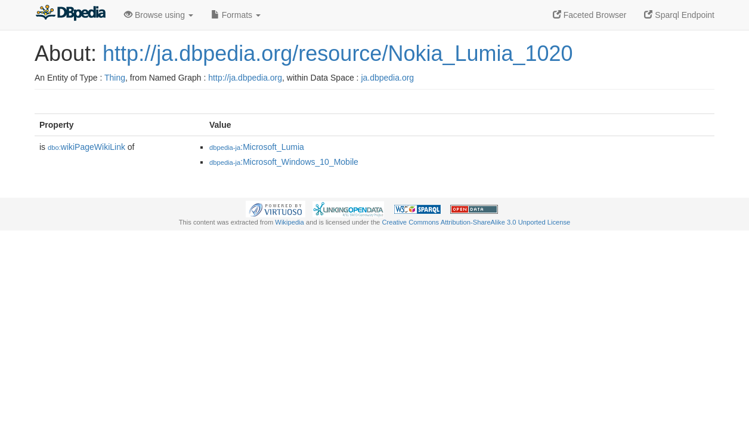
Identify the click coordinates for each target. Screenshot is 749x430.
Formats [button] (236, 15)
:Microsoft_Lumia (256, 147)
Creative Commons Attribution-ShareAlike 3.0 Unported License (476, 222)
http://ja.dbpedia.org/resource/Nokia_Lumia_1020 (338, 53)
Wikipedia (289, 222)
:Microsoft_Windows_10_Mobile (283, 162)
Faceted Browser (590, 15)
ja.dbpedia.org (387, 77)
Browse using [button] (158, 15)
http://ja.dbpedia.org (245, 77)
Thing (114, 77)
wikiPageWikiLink (86, 147)
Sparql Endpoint (679, 15)
